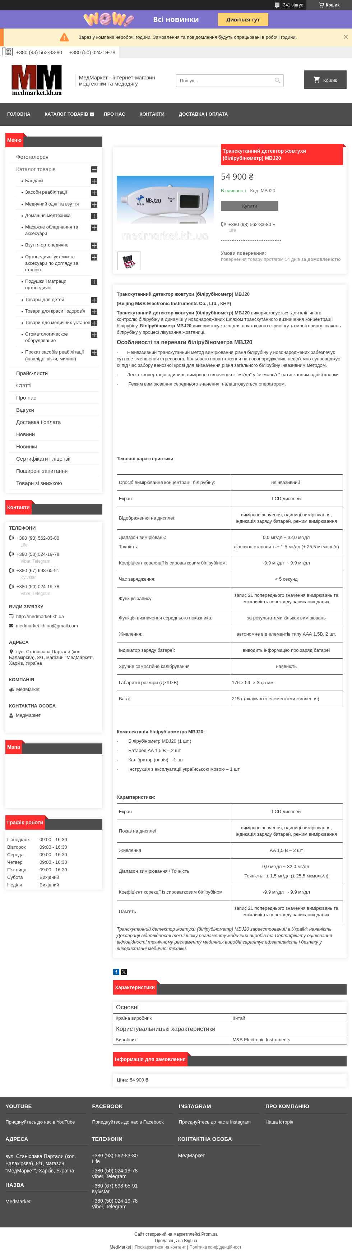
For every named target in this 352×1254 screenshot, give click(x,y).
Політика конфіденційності (215, 1247)
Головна (18, 114)
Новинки (26, 446)
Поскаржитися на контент (160, 1247)
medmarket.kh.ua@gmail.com (47, 625)
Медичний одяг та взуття (52, 204)
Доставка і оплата (203, 114)
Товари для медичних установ (57, 322)
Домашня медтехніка (48, 215)
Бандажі (34, 180)
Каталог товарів (66, 114)
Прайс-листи (32, 373)
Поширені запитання (42, 471)
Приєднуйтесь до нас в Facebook (127, 1122)
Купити (249, 206)
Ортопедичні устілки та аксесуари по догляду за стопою (51, 263)
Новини (25, 434)
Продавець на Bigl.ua (176, 1240)
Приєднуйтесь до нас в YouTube (40, 1122)
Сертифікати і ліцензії (43, 459)
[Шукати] (277, 80)
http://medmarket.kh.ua (40, 616)
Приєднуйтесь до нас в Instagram (215, 1122)
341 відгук (293, 5)
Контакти (152, 114)
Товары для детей (44, 299)
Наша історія (279, 1122)
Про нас (114, 114)
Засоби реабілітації (46, 192)
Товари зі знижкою (39, 483)
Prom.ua (210, 1234)
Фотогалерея (32, 157)
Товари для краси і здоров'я (55, 311)
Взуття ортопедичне (47, 245)
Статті (24, 385)
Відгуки (25, 410)
